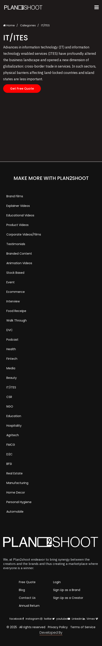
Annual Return (29, 606)
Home (9, 25)
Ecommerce (15, 292)
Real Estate (14, 473)
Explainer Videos (18, 206)
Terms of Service (82, 627)
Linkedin (78, 619)
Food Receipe (16, 311)
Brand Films (14, 196)
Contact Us (27, 598)
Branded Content (19, 253)
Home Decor (15, 492)
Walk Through (16, 320)
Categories (28, 25)
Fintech (11, 359)
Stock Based (15, 273)
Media (10, 368)
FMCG (10, 445)
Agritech (12, 435)
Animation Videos (19, 263)
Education (13, 416)
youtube (63, 619)
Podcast (12, 339)
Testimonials (15, 244)
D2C (9, 454)
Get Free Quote (22, 88)
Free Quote (27, 582)
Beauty (11, 378)
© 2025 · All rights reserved (26, 627)
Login (57, 582)
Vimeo (92, 619)
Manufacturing (17, 483)
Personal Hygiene (19, 502)
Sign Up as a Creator (68, 598)
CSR (9, 397)
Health (11, 349)
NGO (9, 406)
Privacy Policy (58, 627)
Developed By (51, 632)
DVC (9, 330)
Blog (22, 590)
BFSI (9, 464)
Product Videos (17, 225)
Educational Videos (20, 215)
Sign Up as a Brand (66, 590)
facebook (17, 619)
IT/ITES (11, 387)
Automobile (14, 511)
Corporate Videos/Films (23, 234)
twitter (49, 619)
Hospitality (14, 425)
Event (10, 282)
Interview (13, 301)
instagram (34, 619)
